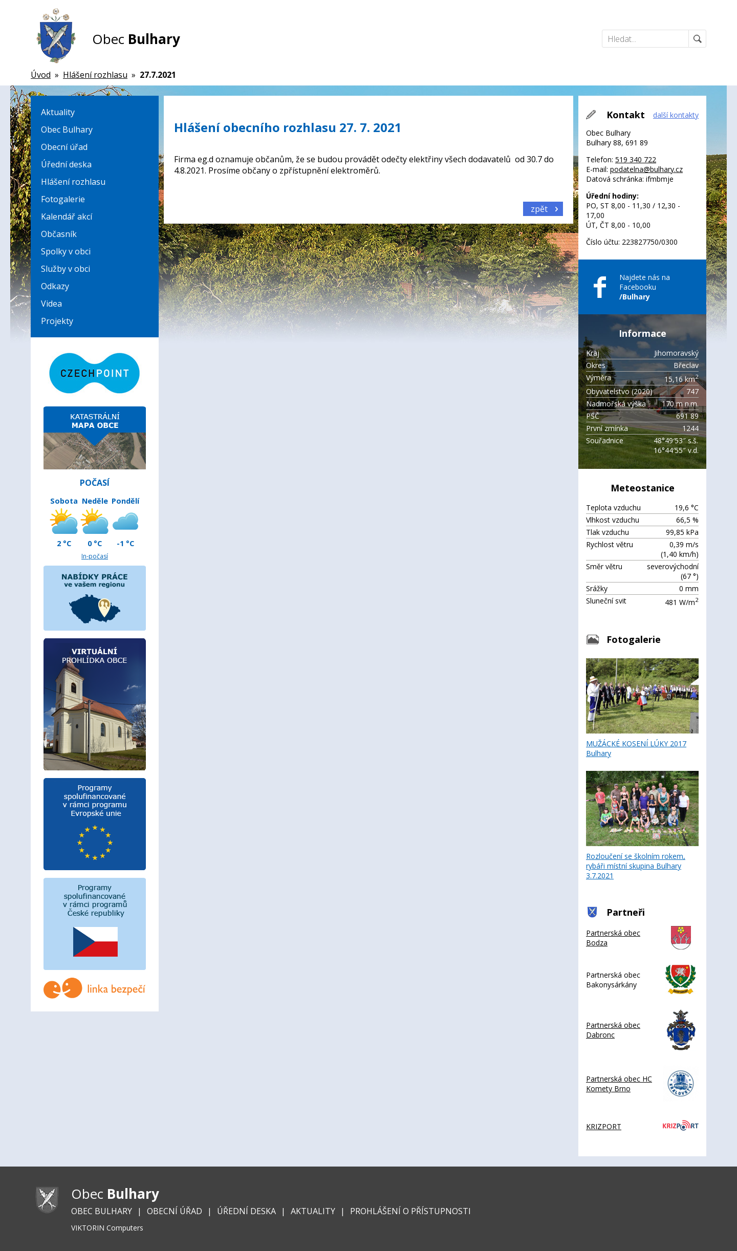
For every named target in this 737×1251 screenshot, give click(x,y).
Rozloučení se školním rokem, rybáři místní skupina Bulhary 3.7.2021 (642, 825)
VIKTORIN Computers (107, 1228)
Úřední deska (66, 164)
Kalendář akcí (66, 216)
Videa (51, 303)
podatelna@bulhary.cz (646, 169)
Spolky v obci (66, 251)
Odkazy (55, 286)
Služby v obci (65, 268)
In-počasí (94, 556)
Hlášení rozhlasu (73, 181)
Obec (136, 39)
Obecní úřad (64, 147)
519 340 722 (635, 159)
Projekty (57, 321)
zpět (539, 208)
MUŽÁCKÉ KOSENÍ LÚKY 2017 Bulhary (642, 708)
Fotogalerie (63, 199)
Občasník (59, 234)
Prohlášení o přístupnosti (410, 1211)
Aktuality (58, 112)
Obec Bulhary (67, 129)
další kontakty (676, 115)
